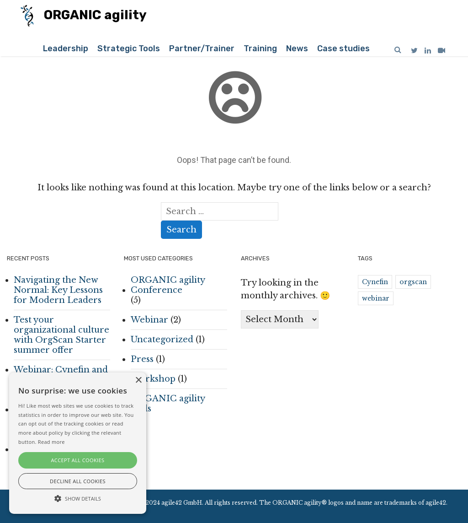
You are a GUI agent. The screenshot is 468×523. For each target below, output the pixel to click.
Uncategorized (162, 339)
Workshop (153, 379)
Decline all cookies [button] (78, 481)
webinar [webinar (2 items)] (375, 298)
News (297, 48)
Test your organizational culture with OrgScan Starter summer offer (61, 335)
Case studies (343, 48)
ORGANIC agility (84, 16)
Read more (51, 441)
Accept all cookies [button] (78, 460)
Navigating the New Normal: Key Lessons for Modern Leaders (58, 290)
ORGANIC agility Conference (168, 285)
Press (142, 359)
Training (260, 48)
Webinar (149, 320)
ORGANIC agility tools (168, 404)
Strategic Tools (128, 48)
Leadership (65, 48)
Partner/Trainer (201, 48)
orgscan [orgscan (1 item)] (413, 282)
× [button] (138, 380)
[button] (77, 498)
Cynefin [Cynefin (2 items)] (375, 282)
